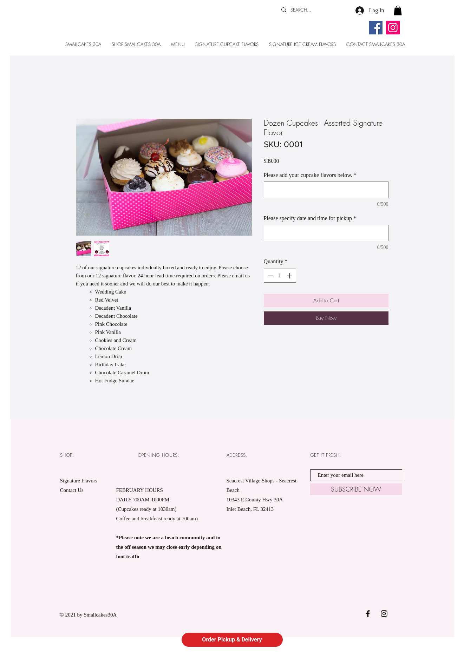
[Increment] (290, 275)
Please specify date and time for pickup (310, 218)
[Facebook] (376, 27)
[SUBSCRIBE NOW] (356, 489)
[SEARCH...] (310, 10)
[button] (398, 10)
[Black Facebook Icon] (368, 613)
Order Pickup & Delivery (232, 639)
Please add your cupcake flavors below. (310, 175)
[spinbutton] (280, 275)
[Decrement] (270, 275)
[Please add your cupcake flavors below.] (326, 190)
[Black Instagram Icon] (384, 613)
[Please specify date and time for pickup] (326, 233)
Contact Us (72, 490)
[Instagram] (393, 27)
